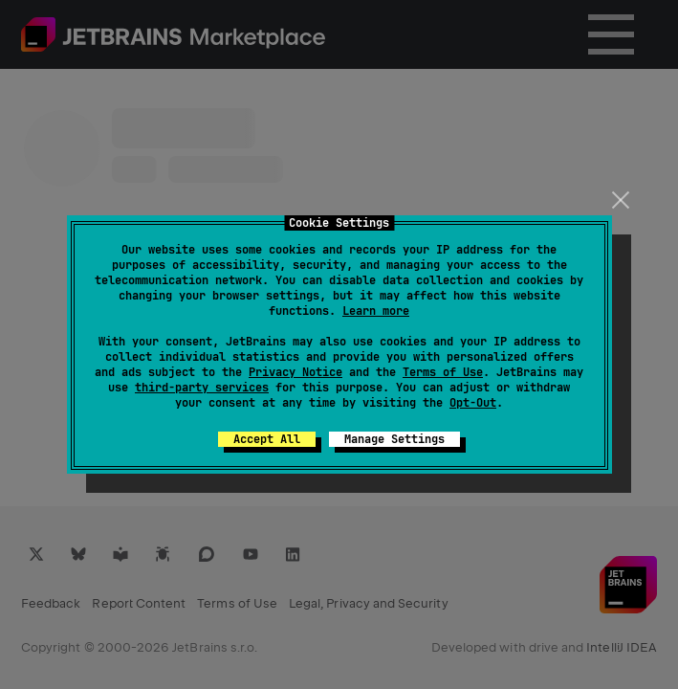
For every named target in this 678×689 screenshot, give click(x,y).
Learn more (375, 311)
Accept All (266, 439)
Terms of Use (443, 372)
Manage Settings (394, 439)
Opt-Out (472, 403)
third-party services (202, 387)
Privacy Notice (295, 372)
